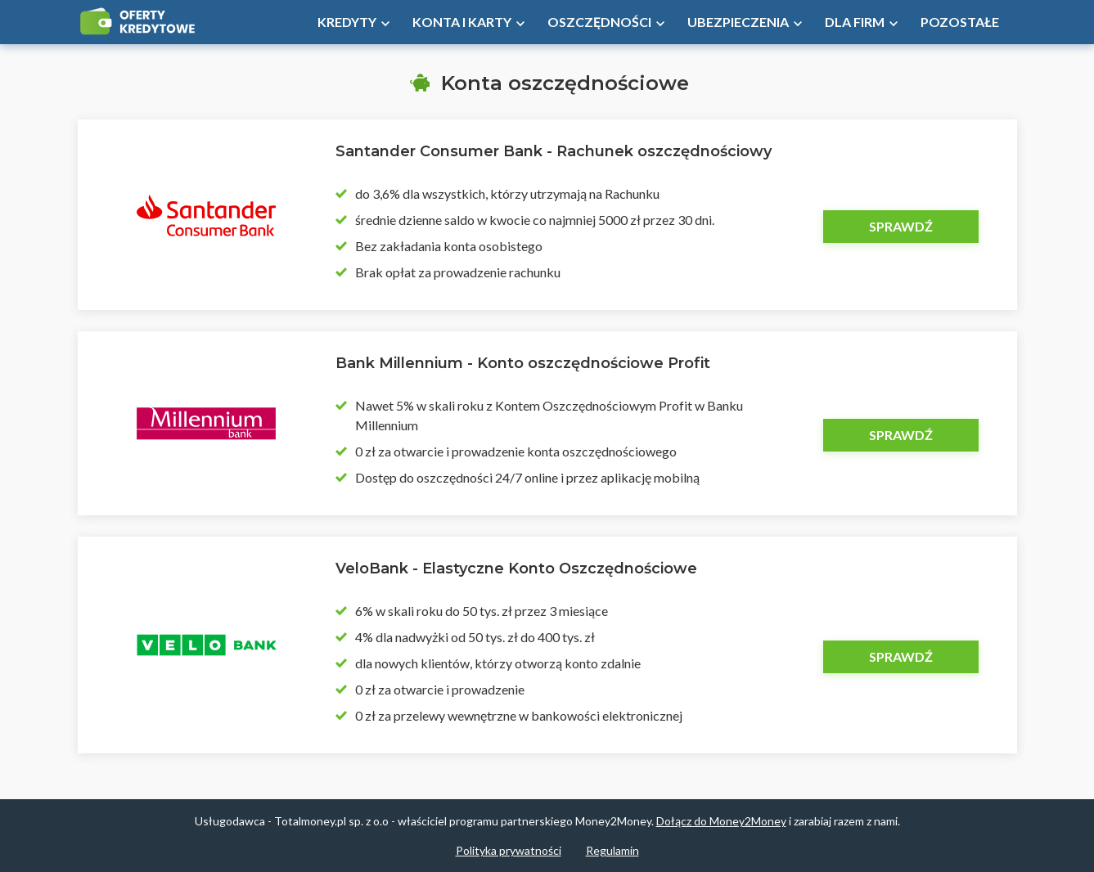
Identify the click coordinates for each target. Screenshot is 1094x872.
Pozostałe (960, 21)
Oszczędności (599, 21)
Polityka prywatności (508, 850)
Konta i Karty (461, 21)
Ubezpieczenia (738, 21)
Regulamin (612, 850)
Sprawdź (901, 226)
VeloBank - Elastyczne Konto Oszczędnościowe (516, 569)
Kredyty (346, 21)
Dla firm (855, 21)
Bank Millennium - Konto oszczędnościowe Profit (522, 363)
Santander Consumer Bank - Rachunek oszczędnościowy (553, 151)
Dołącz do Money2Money (721, 821)
